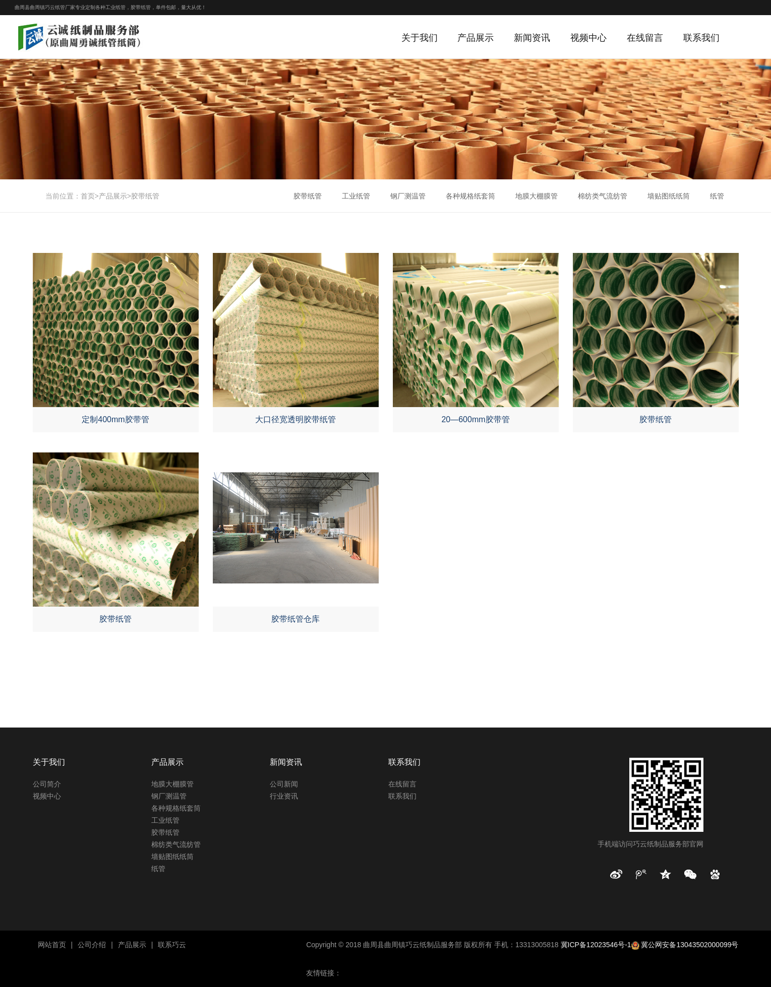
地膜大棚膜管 (536, 196)
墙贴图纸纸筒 (668, 196)
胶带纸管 (145, 196)
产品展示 (475, 38)
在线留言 (645, 38)
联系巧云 (172, 945)
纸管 (717, 196)
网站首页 (52, 945)
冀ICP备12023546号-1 (596, 945)
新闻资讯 (532, 38)
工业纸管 (356, 196)
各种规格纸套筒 (470, 196)
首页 (88, 196)
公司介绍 (92, 945)
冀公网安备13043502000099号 (689, 945)
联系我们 (701, 38)
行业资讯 (284, 796)
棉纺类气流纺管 (602, 196)
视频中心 (588, 38)
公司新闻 (284, 784)
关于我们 (419, 38)
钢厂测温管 (408, 196)
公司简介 (47, 784)
